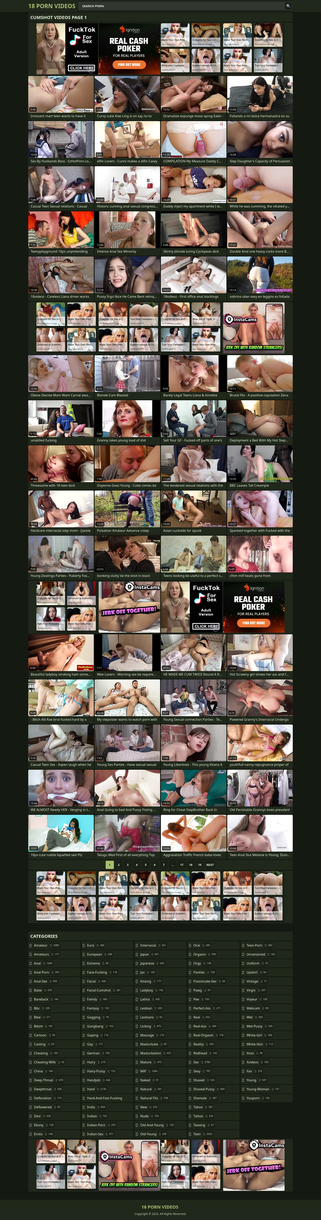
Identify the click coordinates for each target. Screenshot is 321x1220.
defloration (48, 1098)
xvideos (257, 1062)
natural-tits (154, 1098)
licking (151, 1026)
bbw (43, 1017)
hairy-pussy (101, 1071)
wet (254, 1017)
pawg (202, 990)
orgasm (205, 954)
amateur (47, 945)
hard (97, 1089)
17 (181, 865)
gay (95, 1044)
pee (201, 999)
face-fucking (102, 972)
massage (152, 1035)
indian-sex (100, 1134)
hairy (96, 1062)
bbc (42, 1008)
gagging (98, 1017)
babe (43, 990)
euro (96, 945)
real (202, 1017)
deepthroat (48, 1089)
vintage (257, 981)
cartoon (45, 1035)
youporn (258, 1098)
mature (151, 1062)
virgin (256, 990)
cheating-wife (49, 1062)
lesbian (151, 1008)
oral (202, 945)
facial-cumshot (104, 990)
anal (43, 963)
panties (204, 972)
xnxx (254, 1053)
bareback (46, 999)
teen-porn (259, 945)
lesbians (151, 1017)
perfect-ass (207, 1008)
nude (150, 1116)
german (99, 1053)
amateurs (47, 954)
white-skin (260, 1044)
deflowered (47, 1107)
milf (149, 1071)
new (149, 1107)
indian (97, 1116)
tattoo (203, 1116)
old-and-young (157, 1125)
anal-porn (47, 972)
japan (150, 954)
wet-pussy (259, 1026)
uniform (257, 963)
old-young (153, 1134)
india (96, 1107)
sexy (202, 1071)
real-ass (205, 1026)
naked (150, 1080)
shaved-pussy (209, 1089)
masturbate (154, 1044)
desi (43, 1116)
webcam (257, 1008)
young (256, 1080)
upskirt (256, 972)
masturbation (156, 1053)
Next (210, 865)
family (97, 999)
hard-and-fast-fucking (104, 1099)
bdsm (44, 1026)
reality (204, 1044)
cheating (46, 1053)
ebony (44, 1125)
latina (150, 999)
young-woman (263, 1089)
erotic (44, 1134)
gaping (98, 1035)
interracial (153, 945)
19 (199, 865)
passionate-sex (209, 981)
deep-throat (49, 1080)
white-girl (259, 1035)
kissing (151, 981)
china (44, 1071)
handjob (99, 1080)
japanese (152, 963)
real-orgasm (208, 1035)
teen (203, 1134)
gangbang (100, 1026)
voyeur (257, 999)
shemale (205, 1098)
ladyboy (152, 990)
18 (190, 865)
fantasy (98, 1008)
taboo (203, 1107)
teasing (204, 1125)
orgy (202, 963)
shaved (204, 1080)
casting (44, 1044)
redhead (205, 1053)
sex (202, 1062)
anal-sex (46, 981)
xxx (254, 1071)
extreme (98, 963)
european (100, 954)
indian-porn (101, 1125)
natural (151, 1089)
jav (148, 972)
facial (97, 981)
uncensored (261, 954)
